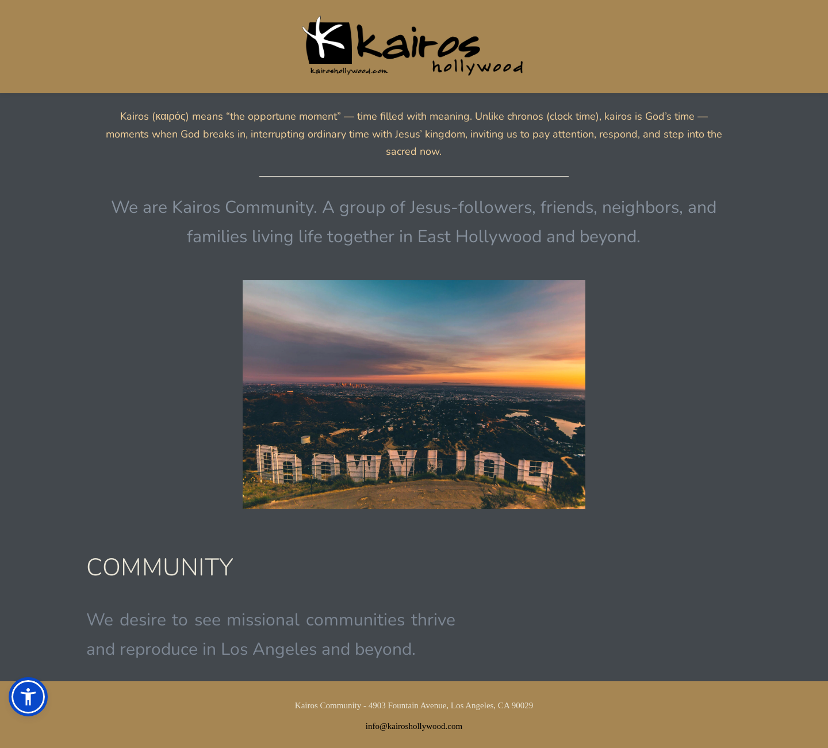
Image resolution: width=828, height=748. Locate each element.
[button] (28, 696)
